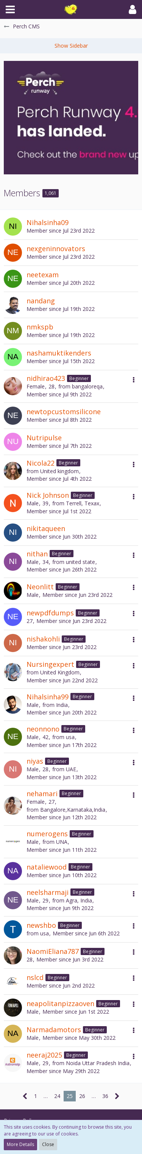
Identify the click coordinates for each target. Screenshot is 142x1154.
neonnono (43, 728)
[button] (10, 9)
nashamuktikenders (59, 352)
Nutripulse (44, 437)
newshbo (41, 925)
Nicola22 (41, 463)
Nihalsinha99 (48, 696)
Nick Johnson (48, 495)
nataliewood (47, 866)
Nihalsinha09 (48, 222)
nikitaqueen (46, 528)
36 (105, 1096)
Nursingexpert (50, 664)
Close (48, 1144)
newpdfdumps (50, 612)
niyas (35, 761)
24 (57, 1096)
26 (82, 1096)
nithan (37, 553)
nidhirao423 (46, 378)
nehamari (42, 793)
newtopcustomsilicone (64, 411)
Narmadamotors (54, 1029)
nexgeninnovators (56, 248)
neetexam (43, 274)
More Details (20, 1144)
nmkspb (40, 326)
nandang (41, 300)
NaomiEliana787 (53, 951)
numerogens (47, 833)
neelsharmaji (48, 892)
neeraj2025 (44, 1054)
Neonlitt (40, 586)
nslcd (35, 977)
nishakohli (43, 638)
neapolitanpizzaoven (60, 1003)
